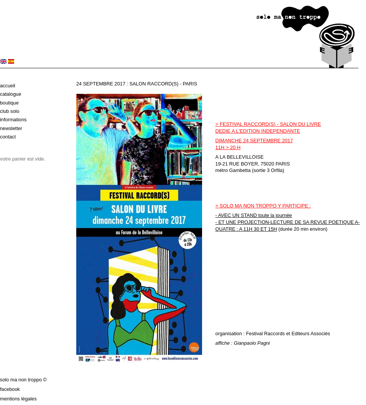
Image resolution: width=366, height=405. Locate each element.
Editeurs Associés (311, 333)
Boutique (9, 103)
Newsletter (11, 128)
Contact (8, 137)
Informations (13, 119)
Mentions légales (18, 399)
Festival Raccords (265, 333)
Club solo (9, 111)
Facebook (10, 389)
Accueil (7, 85)
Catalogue (10, 94)
